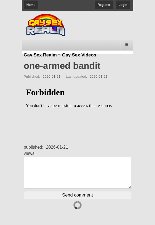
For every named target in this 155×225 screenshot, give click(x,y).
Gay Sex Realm (40, 55)
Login (122, 5)
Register (103, 5)
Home (30, 5)
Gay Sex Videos (79, 55)
